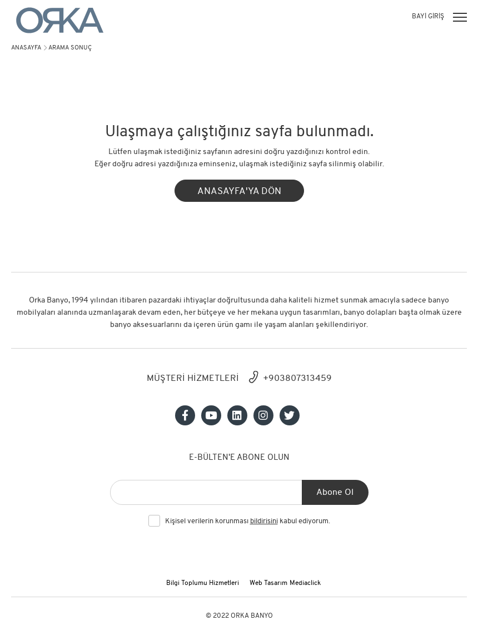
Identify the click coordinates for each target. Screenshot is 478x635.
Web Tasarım (268, 583)
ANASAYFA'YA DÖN (239, 191)
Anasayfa (26, 48)
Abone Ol (334, 492)
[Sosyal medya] (185, 415)
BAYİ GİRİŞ (428, 16)
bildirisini (264, 521)
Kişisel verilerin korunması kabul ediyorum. (247, 522)
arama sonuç (70, 48)
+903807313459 (297, 378)
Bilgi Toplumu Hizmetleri (202, 583)
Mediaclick (305, 583)
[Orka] (59, 20)
